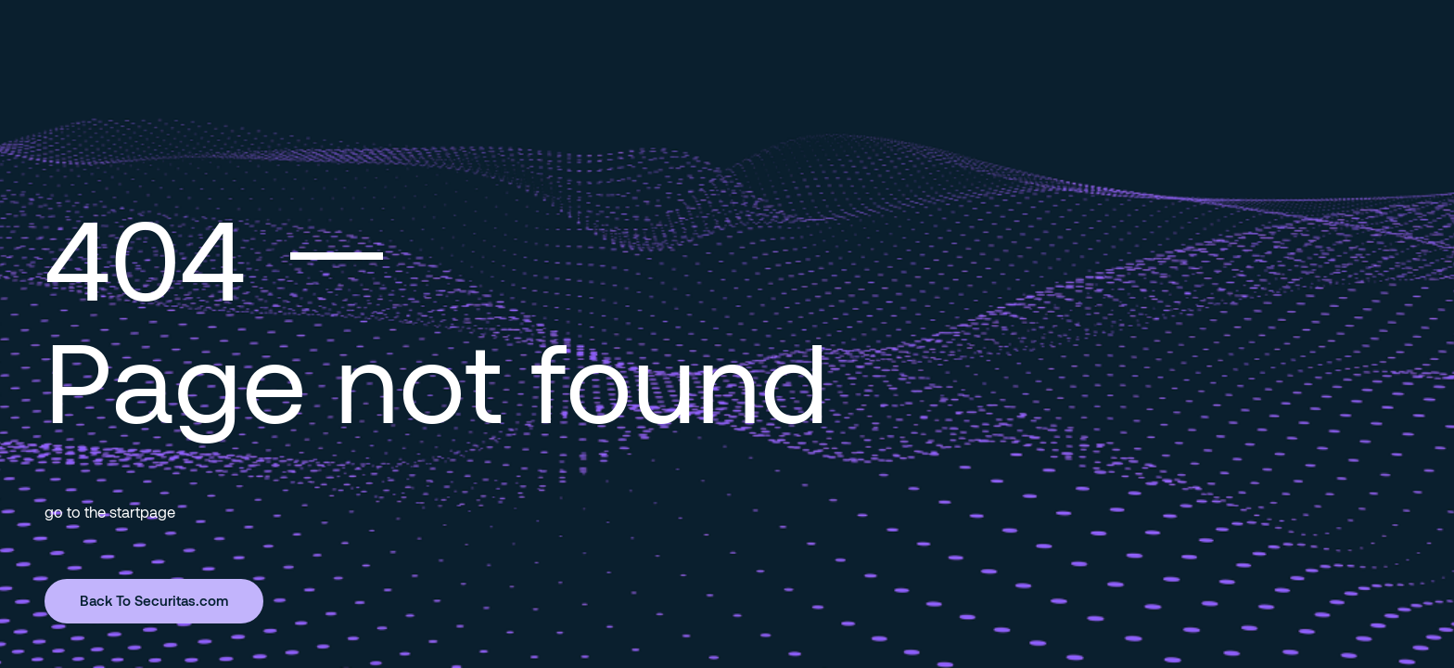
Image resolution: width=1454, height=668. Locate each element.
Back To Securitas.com (154, 600)
